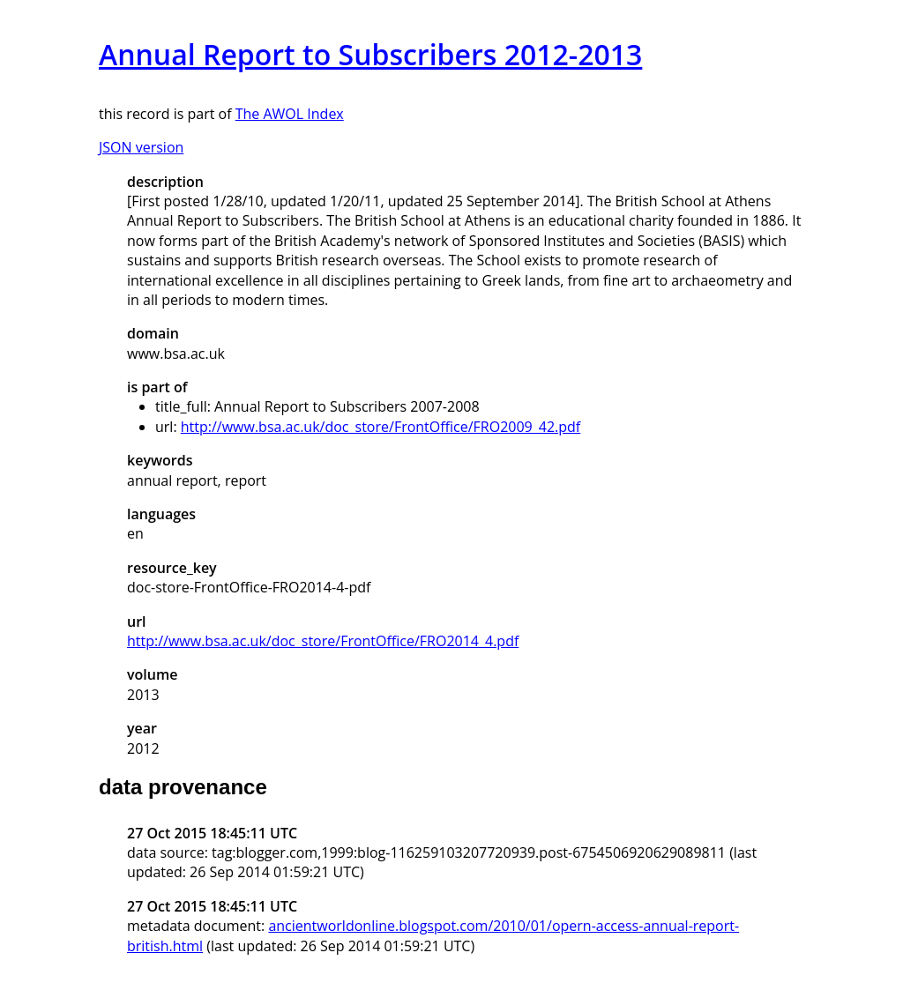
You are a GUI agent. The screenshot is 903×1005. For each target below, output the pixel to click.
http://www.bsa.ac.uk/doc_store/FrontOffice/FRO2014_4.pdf (323, 641)
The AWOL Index (289, 113)
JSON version (141, 147)
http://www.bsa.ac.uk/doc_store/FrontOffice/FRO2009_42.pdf (380, 426)
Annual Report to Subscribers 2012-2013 (370, 54)
